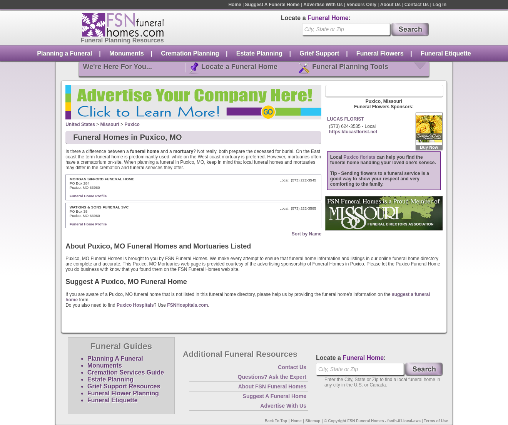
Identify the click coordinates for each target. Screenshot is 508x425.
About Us (390, 4)
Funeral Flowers (380, 53)
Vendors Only (361, 4)
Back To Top (276, 421)
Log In (439, 4)
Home (234, 4)
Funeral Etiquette (446, 53)
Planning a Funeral (64, 53)
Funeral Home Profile (88, 196)
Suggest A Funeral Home (272, 4)
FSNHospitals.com (187, 305)
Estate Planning (259, 53)
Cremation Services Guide (125, 372)
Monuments (126, 53)
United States (80, 124)
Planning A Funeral (115, 358)
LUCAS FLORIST (345, 119)
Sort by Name (306, 234)
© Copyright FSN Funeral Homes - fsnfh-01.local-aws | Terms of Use (386, 421)
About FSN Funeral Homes (272, 386)
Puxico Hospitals (135, 305)
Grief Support (319, 53)
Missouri (109, 124)
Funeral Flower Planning (123, 393)
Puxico (132, 124)
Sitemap (313, 421)
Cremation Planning (190, 53)
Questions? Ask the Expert (272, 377)
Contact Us (416, 4)
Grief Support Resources (123, 386)
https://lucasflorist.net (353, 131)
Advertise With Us (323, 4)
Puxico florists (360, 157)
